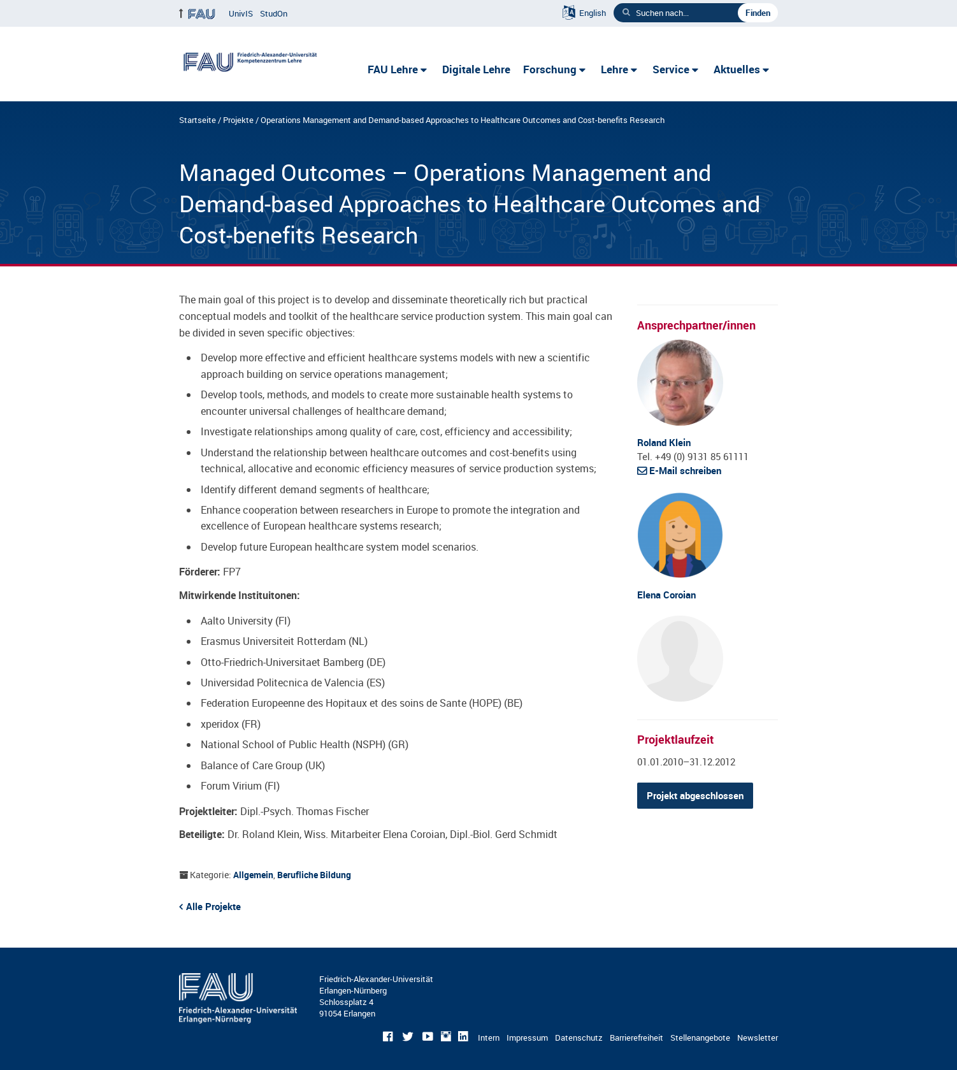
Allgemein (253, 875)
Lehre (614, 69)
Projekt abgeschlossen (695, 795)
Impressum (527, 1037)
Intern (489, 1037)
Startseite (197, 120)
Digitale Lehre (476, 69)
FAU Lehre (393, 69)
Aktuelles (737, 69)
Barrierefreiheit (636, 1037)
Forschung (550, 69)
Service (670, 69)
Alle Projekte (213, 906)
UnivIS (241, 13)
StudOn (273, 13)
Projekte (238, 120)
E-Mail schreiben (685, 470)
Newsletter (757, 1037)
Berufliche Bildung (314, 875)
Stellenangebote (700, 1037)
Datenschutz (579, 1037)
